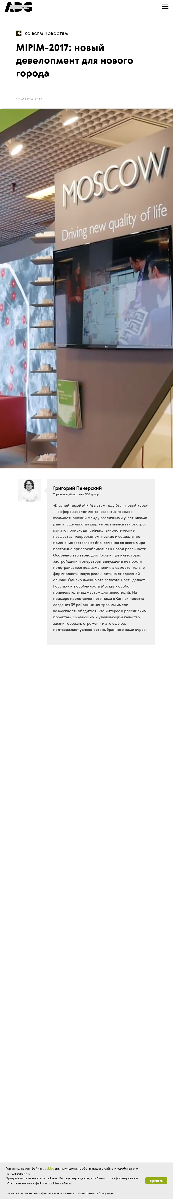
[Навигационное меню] (165, 7)
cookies (48, 1168)
